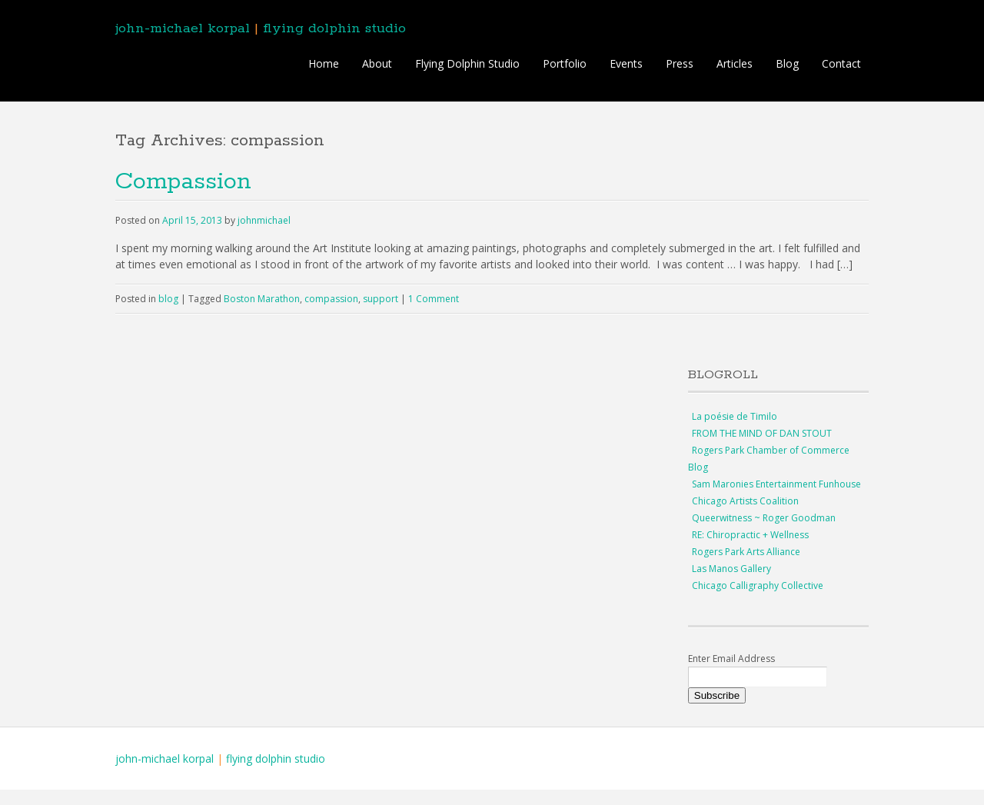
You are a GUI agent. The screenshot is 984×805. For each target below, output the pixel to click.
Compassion (183, 182)
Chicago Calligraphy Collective (757, 585)
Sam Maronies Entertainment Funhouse (776, 484)
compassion (331, 298)
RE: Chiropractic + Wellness (750, 534)
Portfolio (565, 63)
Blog (787, 63)
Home (323, 63)
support (380, 298)
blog (168, 298)
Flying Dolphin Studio (467, 63)
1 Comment (433, 298)
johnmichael (264, 220)
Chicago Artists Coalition (745, 500)
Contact (841, 63)
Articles (734, 63)
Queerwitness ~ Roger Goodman (764, 517)
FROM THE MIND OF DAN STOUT (762, 433)
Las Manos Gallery (731, 568)
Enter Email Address (731, 658)
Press (679, 63)
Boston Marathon (262, 298)
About (377, 63)
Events (626, 63)
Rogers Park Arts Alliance (746, 551)
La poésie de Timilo (734, 416)
